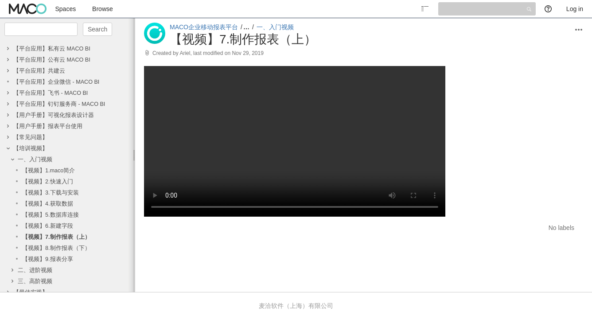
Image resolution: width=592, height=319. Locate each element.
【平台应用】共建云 (39, 71)
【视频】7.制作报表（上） (56, 237)
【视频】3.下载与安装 (50, 193)
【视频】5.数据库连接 (50, 215)
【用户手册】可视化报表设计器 (53, 115)
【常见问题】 (30, 137)
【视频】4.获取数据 (47, 204)
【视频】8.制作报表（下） (56, 248)
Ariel (184, 53)
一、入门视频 (35, 159)
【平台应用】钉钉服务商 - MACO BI (59, 104)
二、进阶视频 (35, 270)
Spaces (65, 8)
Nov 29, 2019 (247, 53)
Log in (574, 8)
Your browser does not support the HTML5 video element (294, 141)
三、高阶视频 (35, 281)
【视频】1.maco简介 (48, 170)
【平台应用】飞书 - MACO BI (50, 93)
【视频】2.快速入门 (47, 182)
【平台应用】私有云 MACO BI (51, 49)
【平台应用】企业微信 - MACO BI (56, 82)
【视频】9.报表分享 (47, 259)
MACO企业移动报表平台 (204, 27)
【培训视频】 (30, 148)
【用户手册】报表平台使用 (47, 126)
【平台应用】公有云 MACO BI (51, 60)
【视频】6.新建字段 (47, 226)
